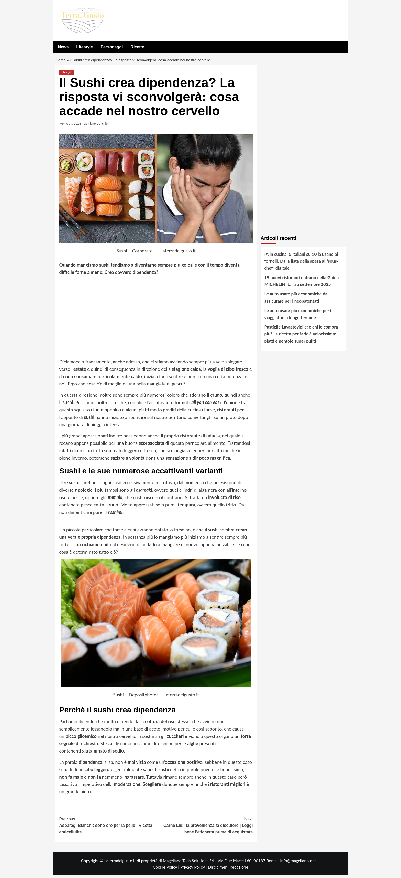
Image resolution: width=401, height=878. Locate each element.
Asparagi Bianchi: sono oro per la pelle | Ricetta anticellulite (107, 827)
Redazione (239, 869)
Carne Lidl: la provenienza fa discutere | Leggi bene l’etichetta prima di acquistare (204, 827)
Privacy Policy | (194, 869)
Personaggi (112, 47)
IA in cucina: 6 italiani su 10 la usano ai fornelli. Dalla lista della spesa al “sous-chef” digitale (301, 263)
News (63, 47)
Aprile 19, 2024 (70, 126)
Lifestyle (84, 47)
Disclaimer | (219, 869)
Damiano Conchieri (96, 126)
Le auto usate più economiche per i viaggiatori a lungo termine (297, 316)
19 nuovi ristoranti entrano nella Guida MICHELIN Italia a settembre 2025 (301, 283)
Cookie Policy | (166, 869)
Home (60, 61)
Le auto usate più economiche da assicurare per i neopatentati (296, 300)
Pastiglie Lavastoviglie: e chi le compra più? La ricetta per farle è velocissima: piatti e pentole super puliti (301, 336)
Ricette (137, 47)
